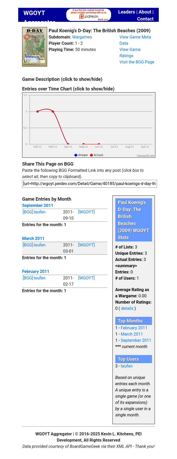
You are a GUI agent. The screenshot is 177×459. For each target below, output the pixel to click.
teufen (39, 211)
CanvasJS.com (145, 155)
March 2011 (33, 238)
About (144, 12)
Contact (145, 19)
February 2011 (35, 271)
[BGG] (28, 211)
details (127, 308)
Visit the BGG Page (136, 62)
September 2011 (37, 205)
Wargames (82, 37)
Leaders (126, 12)
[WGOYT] (86, 211)
